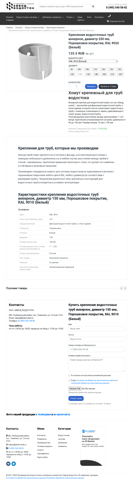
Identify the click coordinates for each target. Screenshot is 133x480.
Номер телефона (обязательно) (82, 345)
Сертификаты (43, 454)
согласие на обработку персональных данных (96, 380)
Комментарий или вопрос (79, 356)
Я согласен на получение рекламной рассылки (91, 375)
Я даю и (94, 381)
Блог (89, 17)
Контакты (99, 17)
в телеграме (43, 414)
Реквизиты (42, 439)
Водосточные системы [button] (27, 17)
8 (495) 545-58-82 (116, 7)
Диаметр (72, 66)
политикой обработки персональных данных (90, 383)
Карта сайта (42, 457)
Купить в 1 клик (108, 86)
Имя (70, 324)
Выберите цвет (75, 58)
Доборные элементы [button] (52, 17)
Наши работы (81, 18)
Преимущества (43, 443)
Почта (71, 335)
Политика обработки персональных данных (65, 478)
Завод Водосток (82, 131)
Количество (74, 82)
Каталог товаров (10, 18)
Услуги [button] (69, 17)
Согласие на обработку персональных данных (26, 478)
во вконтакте (62, 414)
